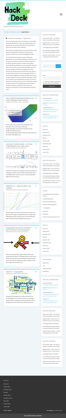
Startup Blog (50, 410)
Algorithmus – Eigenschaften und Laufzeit (21, 201)
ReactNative (46, 271)
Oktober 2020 (46, 141)
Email (44, 75)
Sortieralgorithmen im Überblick (51, 47)
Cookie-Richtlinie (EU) (48, 199)
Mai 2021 (45, 138)
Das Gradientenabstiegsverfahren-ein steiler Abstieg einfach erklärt (21, 113)
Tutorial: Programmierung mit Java (51, 217)
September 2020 (47, 143)
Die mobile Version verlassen (33, 415)
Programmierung (15, 32)
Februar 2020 (46, 149)
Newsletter (45, 214)
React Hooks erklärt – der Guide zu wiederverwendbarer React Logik (51, 39)
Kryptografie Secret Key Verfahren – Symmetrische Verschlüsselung (21, 243)
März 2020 (45, 146)
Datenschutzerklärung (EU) (49, 201)
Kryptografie (47, 208)
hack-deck (8, 410)
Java (44, 265)
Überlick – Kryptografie (14, 272)
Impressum (45, 211)
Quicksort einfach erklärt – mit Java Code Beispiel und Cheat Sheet (21, 159)
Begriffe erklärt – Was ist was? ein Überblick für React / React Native (51, 43)
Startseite (6, 32)
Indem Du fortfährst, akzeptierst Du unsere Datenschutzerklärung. (52, 82)
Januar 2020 (46, 152)
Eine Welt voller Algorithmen (50, 204)
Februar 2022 (46, 132)
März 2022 (45, 129)
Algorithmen (46, 263)
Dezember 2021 (46, 135)
